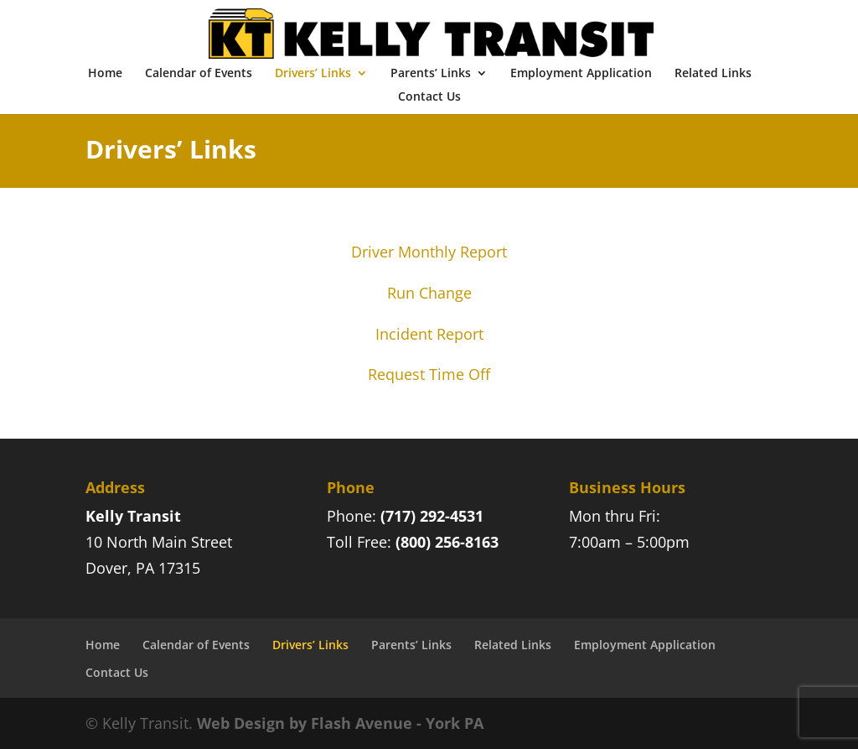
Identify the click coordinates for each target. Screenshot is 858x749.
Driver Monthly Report (429, 252)
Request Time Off (429, 374)
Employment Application (581, 74)
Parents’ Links (430, 74)
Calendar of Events (198, 74)
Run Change (429, 293)
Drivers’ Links (313, 74)
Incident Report (429, 334)
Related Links (713, 74)
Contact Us (429, 97)
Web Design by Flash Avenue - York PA (340, 723)
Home (105, 74)
